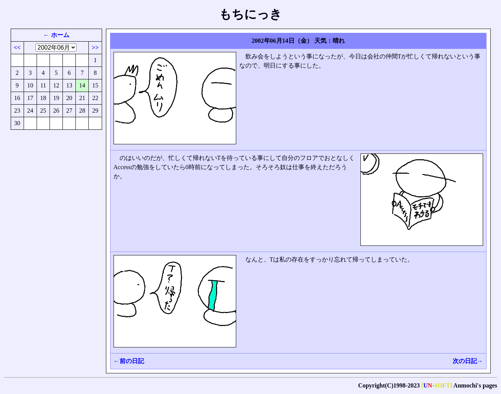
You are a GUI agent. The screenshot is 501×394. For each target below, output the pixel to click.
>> (95, 47)
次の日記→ (468, 361)
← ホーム (56, 35)
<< (17, 47)
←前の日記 (129, 361)
